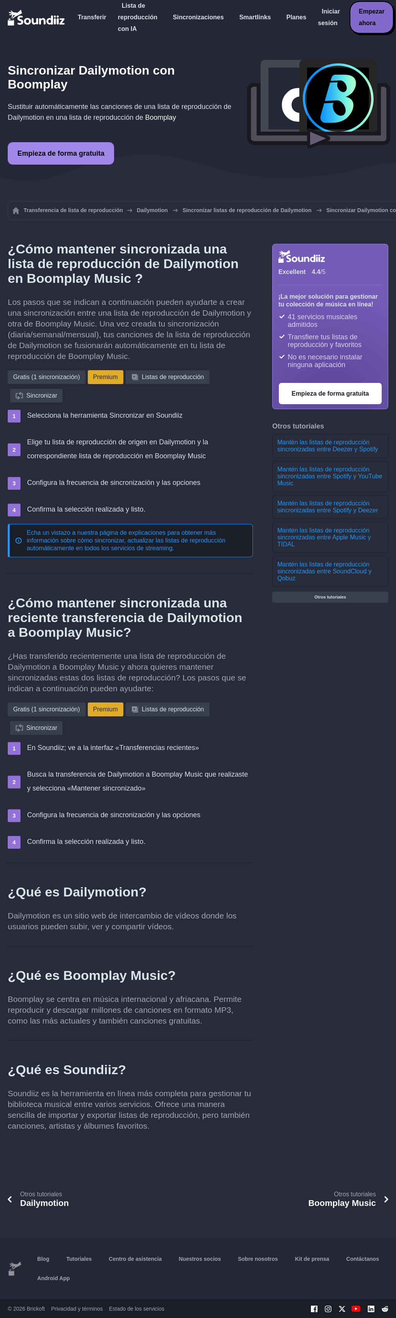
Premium (105, 377)
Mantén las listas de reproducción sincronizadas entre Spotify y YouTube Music (329, 476)
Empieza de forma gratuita (60, 153)
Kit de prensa (312, 1259)
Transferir (92, 17)
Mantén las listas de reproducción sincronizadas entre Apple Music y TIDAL (324, 537)
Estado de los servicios (136, 1309)
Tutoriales (79, 1259)
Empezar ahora (372, 17)
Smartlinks (255, 17)
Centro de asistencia (135, 1259)
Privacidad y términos (77, 1309)
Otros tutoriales (330, 597)
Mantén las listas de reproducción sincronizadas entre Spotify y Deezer (327, 507)
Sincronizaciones (198, 17)
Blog (43, 1259)
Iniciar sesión (329, 17)
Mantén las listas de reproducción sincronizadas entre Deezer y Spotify (327, 445)
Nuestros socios (200, 1259)
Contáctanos (362, 1259)
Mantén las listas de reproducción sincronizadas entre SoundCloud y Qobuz (324, 571)
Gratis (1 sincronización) (46, 377)
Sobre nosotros (258, 1259)
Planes (296, 17)
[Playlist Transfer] (37, 17)
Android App (53, 1278)
